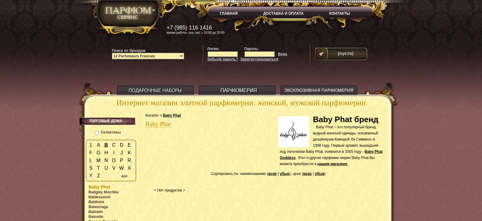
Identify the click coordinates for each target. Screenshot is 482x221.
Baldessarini (99, 197)
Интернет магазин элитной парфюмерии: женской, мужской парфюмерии (241, 102)
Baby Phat (172, 115)
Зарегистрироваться (259, 59)
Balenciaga (98, 207)
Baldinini (96, 202)
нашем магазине (332, 164)
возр (272, 174)
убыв (285, 174)
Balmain (96, 212)
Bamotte (96, 217)
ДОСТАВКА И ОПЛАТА (283, 13)
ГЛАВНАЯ (229, 13)
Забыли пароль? (222, 59)
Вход (282, 54)
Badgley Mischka (103, 192)
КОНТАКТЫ (339, 13)
